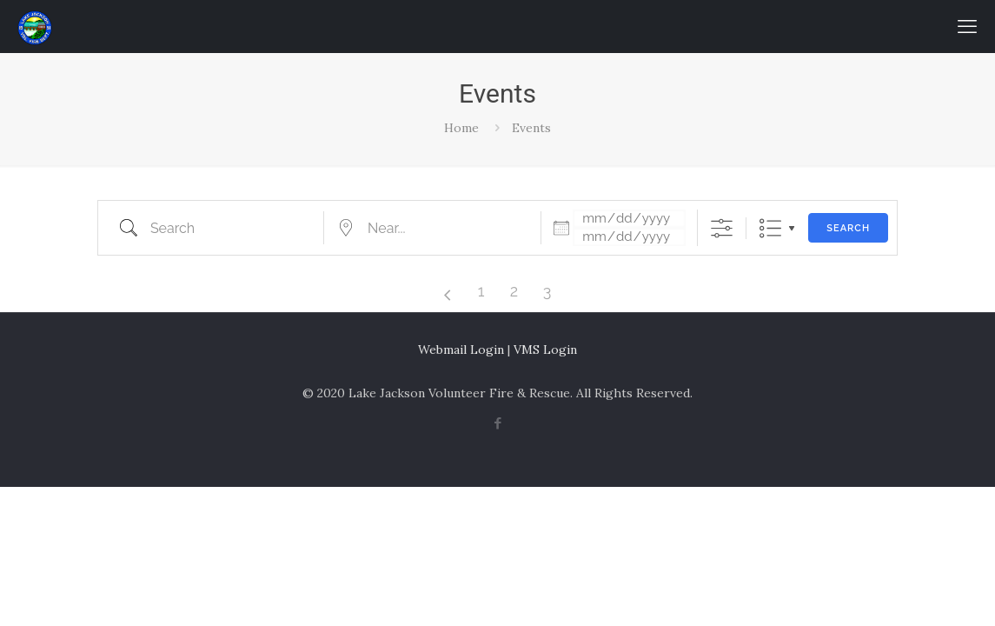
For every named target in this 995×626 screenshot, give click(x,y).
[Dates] (629, 219)
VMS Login (545, 349)
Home (461, 128)
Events (531, 128)
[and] (629, 237)
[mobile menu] (967, 26)
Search (848, 228)
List (770, 228)
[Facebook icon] (497, 423)
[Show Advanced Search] (722, 228)
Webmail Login (461, 349)
